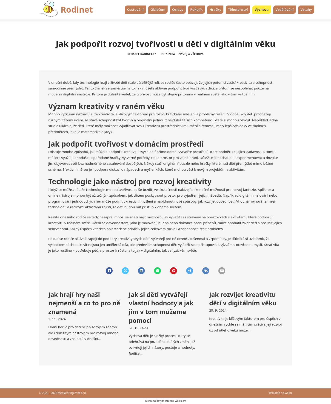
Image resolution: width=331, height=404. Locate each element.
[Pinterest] (173, 270)
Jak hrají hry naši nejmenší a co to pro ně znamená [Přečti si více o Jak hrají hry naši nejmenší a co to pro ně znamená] (84, 303)
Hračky (215, 9)
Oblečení (158, 9)
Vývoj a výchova (191, 54)
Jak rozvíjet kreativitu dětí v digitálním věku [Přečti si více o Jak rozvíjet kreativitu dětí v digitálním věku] (243, 298)
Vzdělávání (285, 9)
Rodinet (77, 9)
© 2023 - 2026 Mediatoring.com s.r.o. (63, 393)
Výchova (262, 9)
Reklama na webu (280, 393)
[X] (125, 270)
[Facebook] (109, 270)
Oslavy (177, 9)
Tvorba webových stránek (159, 400)
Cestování (135, 9)
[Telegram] (189, 270)
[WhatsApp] (157, 270)
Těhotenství (238, 9)
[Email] (221, 270)
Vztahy (306, 9)
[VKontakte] (205, 270)
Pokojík (196, 9)
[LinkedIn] (141, 270)
